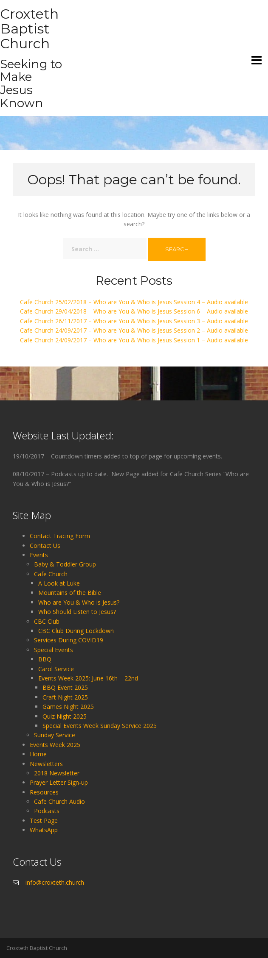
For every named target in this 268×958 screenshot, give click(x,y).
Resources (44, 792)
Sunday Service (54, 735)
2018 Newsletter (56, 773)
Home (38, 754)
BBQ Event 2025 (65, 687)
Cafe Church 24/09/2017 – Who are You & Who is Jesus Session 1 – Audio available (134, 340)
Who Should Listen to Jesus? (77, 612)
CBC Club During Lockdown (76, 631)
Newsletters (46, 764)
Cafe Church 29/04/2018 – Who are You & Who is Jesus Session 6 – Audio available (134, 311)
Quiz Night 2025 (64, 716)
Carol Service (56, 669)
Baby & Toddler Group (65, 564)
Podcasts (46, 811)
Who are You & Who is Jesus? (78, 602)
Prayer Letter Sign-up (59, 782)
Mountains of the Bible (69, 593)
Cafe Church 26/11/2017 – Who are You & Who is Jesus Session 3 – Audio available (134, 321)
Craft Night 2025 (65, 697)
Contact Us (45, 545)
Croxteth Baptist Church (29, 29)
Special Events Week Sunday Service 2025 (99, 726)
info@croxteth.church (54, 882)
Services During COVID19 (68, 640)
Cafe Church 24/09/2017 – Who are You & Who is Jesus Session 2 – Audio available (134, 330)
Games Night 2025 (68, 707)
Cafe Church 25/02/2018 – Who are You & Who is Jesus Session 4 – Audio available (134, 302)
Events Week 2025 (55, 745)
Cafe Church (51, 574)
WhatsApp (44, 830)
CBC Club (46, 621)
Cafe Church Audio (59, 801)
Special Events (53, 650)
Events (39, 555)
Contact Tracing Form (60, 536)
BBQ (44, 659)
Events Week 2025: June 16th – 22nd (88, 678)
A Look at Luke (59, 583)
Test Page (44, 820)
